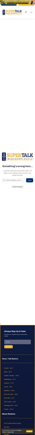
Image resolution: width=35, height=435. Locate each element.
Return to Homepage (17, 186)
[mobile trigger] (26, 12)
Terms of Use (11, 432)
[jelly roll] (17, 2)
